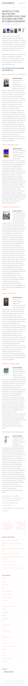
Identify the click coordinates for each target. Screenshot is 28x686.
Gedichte (4, 609)
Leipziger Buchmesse (6, 637)
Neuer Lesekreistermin (6, 658)
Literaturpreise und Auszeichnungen (13, 508)
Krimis (3, 627)
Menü (23, 3)
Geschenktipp (5, 612)
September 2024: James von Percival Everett (11, 553)
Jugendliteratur (5, 618)
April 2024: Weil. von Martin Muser (9, 565)
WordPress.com (19, 683)
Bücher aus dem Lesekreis (7, 591)
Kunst (3, 634)
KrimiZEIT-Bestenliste (6, 630)
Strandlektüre (5, 661)
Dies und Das (5, 600)
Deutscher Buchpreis (13, 500)
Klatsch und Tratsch (6, 624)
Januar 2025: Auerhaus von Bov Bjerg (10, 540)
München (4, 652)
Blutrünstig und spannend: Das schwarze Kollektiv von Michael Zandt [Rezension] (20, 526)
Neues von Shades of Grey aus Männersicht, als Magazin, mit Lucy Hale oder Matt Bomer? (7, 526)
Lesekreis (8, 3)
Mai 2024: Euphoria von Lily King (9, 561)
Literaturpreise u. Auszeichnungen (12, 498)
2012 (4, 500)
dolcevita (18, 24)
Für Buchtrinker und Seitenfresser (9, 606)
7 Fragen (4, 578)
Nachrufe (4, 655)
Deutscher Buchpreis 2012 (10, 502)
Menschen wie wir (5, 649)
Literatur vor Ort (5, 643)
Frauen (3, 603)
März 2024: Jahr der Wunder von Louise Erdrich (12, 568)
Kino (3, 621)
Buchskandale (5, 585)
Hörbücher (4, 615)
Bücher (3, 588)
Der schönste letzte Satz (7, 597)
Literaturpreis (7, 505)
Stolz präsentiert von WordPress (14, 681)
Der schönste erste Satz (7, 594)
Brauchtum (4, 581)
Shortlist (6, 511)
